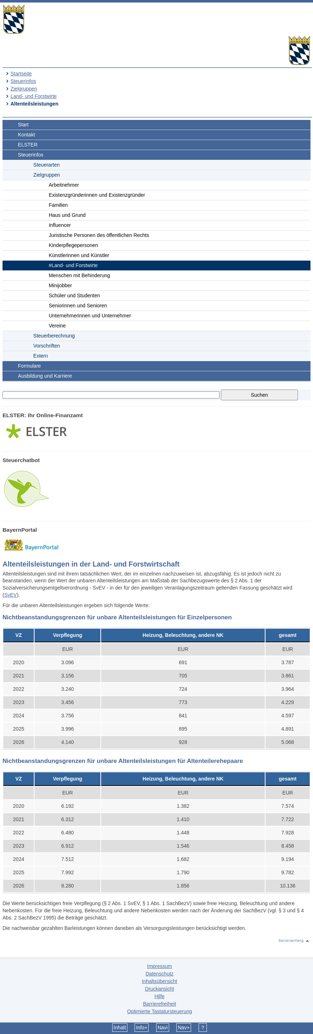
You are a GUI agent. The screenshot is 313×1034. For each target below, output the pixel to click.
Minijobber (60, 285)
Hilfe (159, 996)
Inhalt (120, 1027)
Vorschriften (46, 346)
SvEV (10, 595)
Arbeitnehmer (64, 185)
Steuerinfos (23, 81)
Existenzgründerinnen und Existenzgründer (97, 195)
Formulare (29, 366)
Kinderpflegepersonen (73, 245)
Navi (163, 1027)
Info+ (142, 1027)
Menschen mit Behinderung (79, 275)
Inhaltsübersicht (159, 981)
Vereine (57, 326)
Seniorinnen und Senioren (78, 305)
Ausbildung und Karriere (45, 376)
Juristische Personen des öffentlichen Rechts (99, 235)
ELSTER (27, 145)
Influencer (60, 225)
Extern (40, 356)
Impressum (159, 966)
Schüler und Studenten (74, 295)
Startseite (21, 73)
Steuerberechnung (54, 336)
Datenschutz (159, 974)
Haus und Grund (67, 215)
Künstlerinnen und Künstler (79, 255)
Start (23, 124)
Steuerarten (46, 165)
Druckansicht (159, 989)
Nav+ (184, 1027)
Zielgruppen (23, 89)
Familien (58, 205)
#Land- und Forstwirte (73, 265)
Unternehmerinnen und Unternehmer (90, 315)
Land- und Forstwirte (33, 96)
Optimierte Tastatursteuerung (159, 1011)
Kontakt (26, 135)
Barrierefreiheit (159, 1004)
